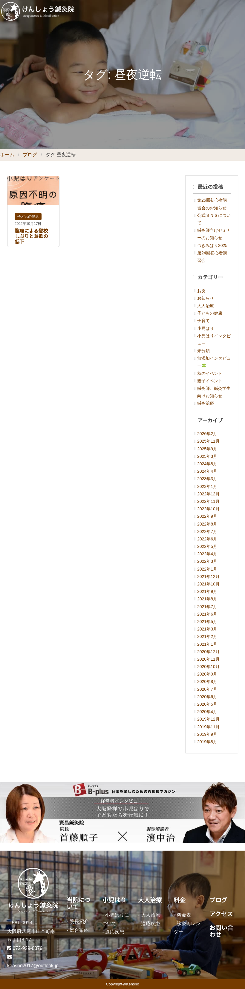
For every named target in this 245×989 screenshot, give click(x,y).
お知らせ (205, 298)
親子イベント (209, 380)
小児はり (205, 328)
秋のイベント (209, 373)
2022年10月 (208, 508)
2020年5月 (207, 704)
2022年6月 (207, 539)
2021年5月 (207, 621)
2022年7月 (207, 531)
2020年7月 (207, 689)
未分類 (203, 350)
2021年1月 (207, 644)
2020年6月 (207, 696)
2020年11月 (208, 659)
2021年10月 (208, 584)
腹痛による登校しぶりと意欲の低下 (31, 236)
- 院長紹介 (78, 921)
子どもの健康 (28, 216)
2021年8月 (207, 599)
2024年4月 (207, 471)
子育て (203, 320)
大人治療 (205, 305)
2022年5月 (207, 546)
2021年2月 (207, 636)
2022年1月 (207, 569)
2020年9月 (207, 674)
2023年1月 (207, 486)
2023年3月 (207, 478)
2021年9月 (207, 591)
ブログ (30, 154)
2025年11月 (208, 441)
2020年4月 (207, 711)
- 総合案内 (78, 930)
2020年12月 (208, 651)
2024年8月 (207, 463)
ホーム (7, 154)
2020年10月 (208, 666)
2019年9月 (207, 734)
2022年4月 (207, 553)
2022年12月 (208, 494)
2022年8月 (207, 524)
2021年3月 (207, 629)
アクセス (221, 914)
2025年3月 (207, 456)
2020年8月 (207, 681)
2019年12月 (208, 719)
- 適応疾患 (113, 931)
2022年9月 (207, 516)
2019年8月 (207, 741)
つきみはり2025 (212, 245)
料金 (180, 900)
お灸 (201, 290)
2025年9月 (207, 448)
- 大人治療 (149, 914)
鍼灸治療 (205, 403)
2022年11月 (208, 501)
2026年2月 (207, 433)
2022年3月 (207, 561)
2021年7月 (207, 606)
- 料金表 (182, 914)
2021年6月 (207, 614)
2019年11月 (208, 726)
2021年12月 (208, 576)
